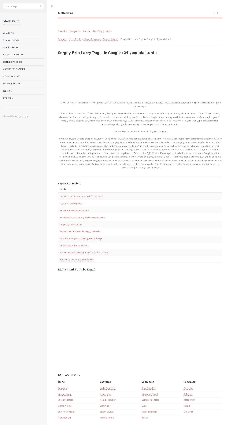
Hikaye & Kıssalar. (92, 39)
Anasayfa (62, 387)
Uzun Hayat (105, 393)
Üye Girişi (97, 31)
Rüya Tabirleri (148, 387)
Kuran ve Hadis (65, 399)
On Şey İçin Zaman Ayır (71, 224)
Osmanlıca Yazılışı (150, 399)
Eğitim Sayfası (107, 411)
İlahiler (145, 417)
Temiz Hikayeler (108, 399)
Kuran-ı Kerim (64, 393)
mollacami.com (21, 116)
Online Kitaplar (65, 405)
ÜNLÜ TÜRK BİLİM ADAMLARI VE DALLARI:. (81, 196)
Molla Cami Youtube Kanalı (77, 269)
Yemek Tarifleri (107, 417)
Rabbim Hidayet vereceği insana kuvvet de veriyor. (84, 252)
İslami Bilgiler (75, 39)
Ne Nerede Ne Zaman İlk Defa (74, 210)
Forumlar (62, 39)
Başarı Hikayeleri (111, 39)
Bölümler (62, 31)
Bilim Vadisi (105, 405)
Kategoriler (75, 31)
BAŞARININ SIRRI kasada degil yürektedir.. (80, 231)
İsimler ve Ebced (150, 393)
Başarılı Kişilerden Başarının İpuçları (77, 259)
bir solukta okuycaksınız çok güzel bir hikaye (81, 238)
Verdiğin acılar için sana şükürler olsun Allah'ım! (82, 217)
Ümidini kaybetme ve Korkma (74, 245)
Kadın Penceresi (107, 387)
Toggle (52, 6)
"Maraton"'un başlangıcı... (72, 203)
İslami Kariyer (64, 417)
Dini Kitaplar (11, 47)
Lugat (144, 405)
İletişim (108, 31)
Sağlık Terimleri (149, 411)
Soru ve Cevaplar (66, 411)
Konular (87, 31)
